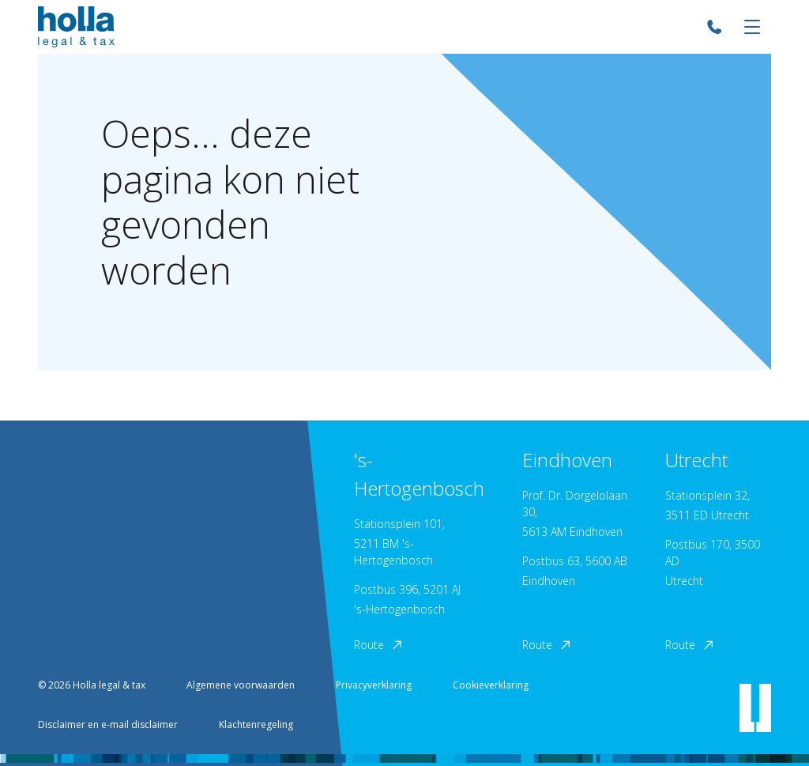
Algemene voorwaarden (240, 685)
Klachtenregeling (256, 724)
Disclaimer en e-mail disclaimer (108, 724)
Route (379, 644)
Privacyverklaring (374, 685)
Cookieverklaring (491, 685)
